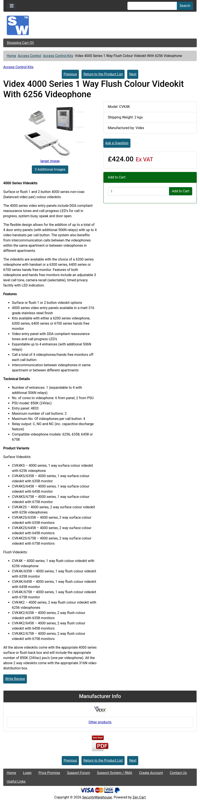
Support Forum (78, 773)
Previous (70, 74)
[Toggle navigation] (11, 6)
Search (185, 6)
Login (27, 773)
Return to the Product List (103, 74)
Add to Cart (180, 191)
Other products (99, 722)
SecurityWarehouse (97, 797)
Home (11, 56)
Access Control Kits (58, 56)
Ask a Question (116, 143)
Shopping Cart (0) (20, 43)
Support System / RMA (114, 773)
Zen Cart (139, 797)
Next (132, 74)
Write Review (15, 679)
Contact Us (178, 773)
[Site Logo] (100, 25)
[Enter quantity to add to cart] (138, 191)
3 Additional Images (50, 169)
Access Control (29, 56)
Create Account (151, 773)
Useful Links (16, 781)
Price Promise (49, 773)
